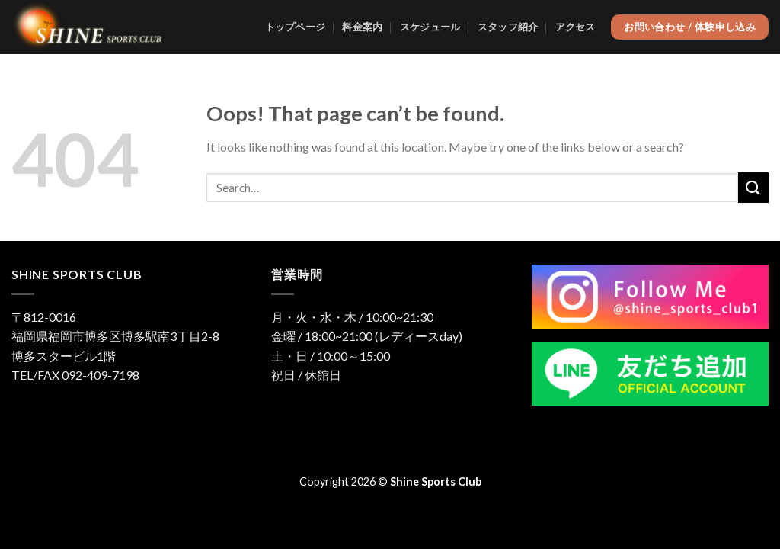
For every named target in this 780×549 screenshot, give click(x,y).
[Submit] (753, 187)
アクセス (575, 27)
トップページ (295, 27)
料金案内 (362, 27)
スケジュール (430, 27)
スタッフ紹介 (508, 27)
